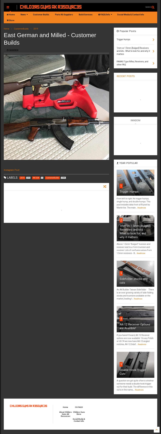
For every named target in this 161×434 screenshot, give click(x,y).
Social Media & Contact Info (130, 14)
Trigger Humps (129, 191)
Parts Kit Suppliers (64, 14)
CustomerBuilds (21, 29)
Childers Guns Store (79, 413)
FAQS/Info (105, 14)
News (24, 14)
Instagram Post (11, 170)
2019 (35, 29)
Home (11, 14)
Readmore (142, 208)
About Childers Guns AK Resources (65, 414)
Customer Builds (41, 14)
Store (10, 20)
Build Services (86, 14)
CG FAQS (79, 407)
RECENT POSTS (126, 76)
